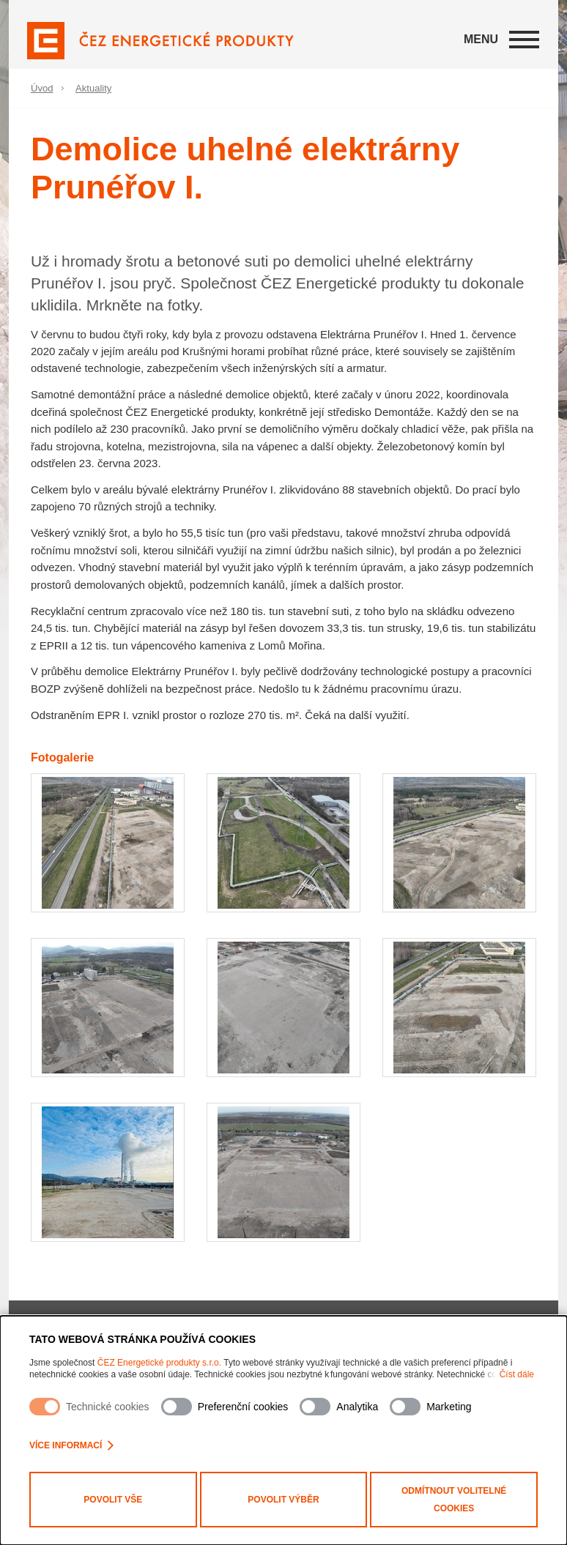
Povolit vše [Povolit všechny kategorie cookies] (113, 1499)
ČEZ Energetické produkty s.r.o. (159, 1363)
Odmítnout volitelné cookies (453, 1500)
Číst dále (517, 1374)
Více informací (71, 1445)
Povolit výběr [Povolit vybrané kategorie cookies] (283, 1499)
